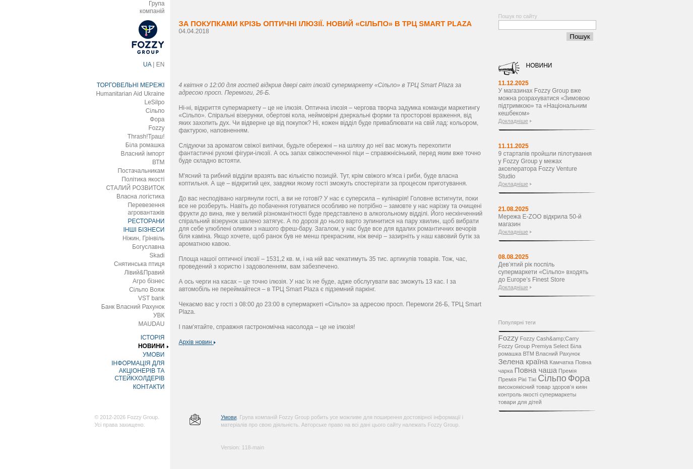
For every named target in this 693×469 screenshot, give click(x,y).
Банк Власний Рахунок (133, 306)
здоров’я (563, 387)
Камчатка (561, 362)
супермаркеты (558, 394)
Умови (228, 417)
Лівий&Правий (144, 272)
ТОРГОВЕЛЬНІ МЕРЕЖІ (131, 85)
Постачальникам (140, 170)
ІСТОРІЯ (153, 337)
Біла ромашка (145, 145)
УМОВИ (154, 354)
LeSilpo (154, 102)
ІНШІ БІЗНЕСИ (143, 229)
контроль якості (518, 394)
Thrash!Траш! (146, 136)
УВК (159, 315)
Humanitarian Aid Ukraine (130, 93)
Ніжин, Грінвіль (143, 238)
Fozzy (156, 127)
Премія (567, 371)
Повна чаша (536, 370)
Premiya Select (550, 346)
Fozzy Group (514, 346)
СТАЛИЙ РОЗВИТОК (135, 187)
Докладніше (513, 121)
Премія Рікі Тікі (517, 379)
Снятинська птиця (139, 263)
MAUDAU (151, 323)
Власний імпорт (142, 153)
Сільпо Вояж (146, 289)
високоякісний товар (524, 387)
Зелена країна (523, 361)
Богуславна (148, 246)
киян (581, 387)
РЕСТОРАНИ (146, 221)
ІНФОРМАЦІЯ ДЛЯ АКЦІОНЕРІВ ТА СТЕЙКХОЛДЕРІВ (137, 371)
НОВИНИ (151, 346)
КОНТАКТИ (149, 386)
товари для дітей (520, 402)
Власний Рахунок (558, 354)
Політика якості (142, 179)
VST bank (151, 298)
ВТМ (158, 162)
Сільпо (155, 110)
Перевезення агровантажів (146, 209)
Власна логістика (140, 196)
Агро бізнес (148, 281)
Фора (157, 119)
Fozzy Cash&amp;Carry (549, 339)
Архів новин (197, 342)
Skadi (156, 255)
